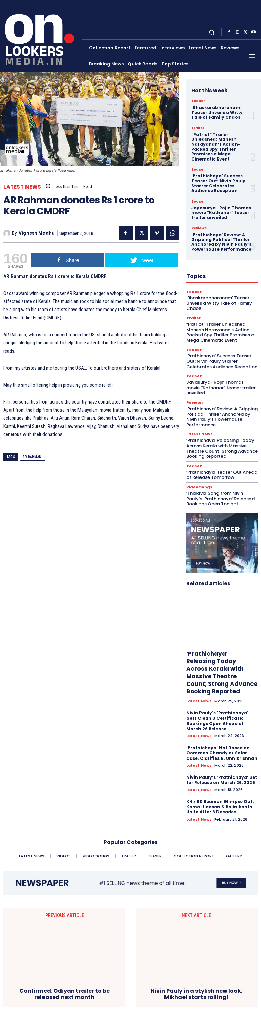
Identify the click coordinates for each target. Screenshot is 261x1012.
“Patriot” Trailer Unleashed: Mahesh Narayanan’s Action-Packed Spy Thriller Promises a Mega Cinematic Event (215, 147)
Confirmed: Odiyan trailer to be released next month (64, 939)
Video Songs (199, 487)
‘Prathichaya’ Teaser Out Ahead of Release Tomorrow (221, 475)
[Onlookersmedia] (41, 35)
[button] (212, 32)
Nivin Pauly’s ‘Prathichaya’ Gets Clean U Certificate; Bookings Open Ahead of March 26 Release (217, 721)
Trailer (197, 128)
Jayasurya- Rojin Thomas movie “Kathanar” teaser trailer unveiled (221, 213)
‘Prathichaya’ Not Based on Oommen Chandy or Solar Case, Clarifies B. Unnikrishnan (221, 753)
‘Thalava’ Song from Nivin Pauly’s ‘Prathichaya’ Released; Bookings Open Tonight (221, 498)
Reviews (199, 228)
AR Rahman (32, 457)
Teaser (198, 101)
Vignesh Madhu (37, 233)
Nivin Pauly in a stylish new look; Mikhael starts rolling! (197, 939)
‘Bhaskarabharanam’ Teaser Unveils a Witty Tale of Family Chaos (217, 112)
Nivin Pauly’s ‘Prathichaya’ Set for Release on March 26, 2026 (221, 780)
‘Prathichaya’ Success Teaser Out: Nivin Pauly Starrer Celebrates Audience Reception (218, 183)
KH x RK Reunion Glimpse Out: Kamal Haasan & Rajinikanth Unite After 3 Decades (220, 807)
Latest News (22, 186)
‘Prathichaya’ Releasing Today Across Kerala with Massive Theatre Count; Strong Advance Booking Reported (222, 448)
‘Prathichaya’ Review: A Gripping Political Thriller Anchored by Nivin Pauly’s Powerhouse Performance (221, 242)
